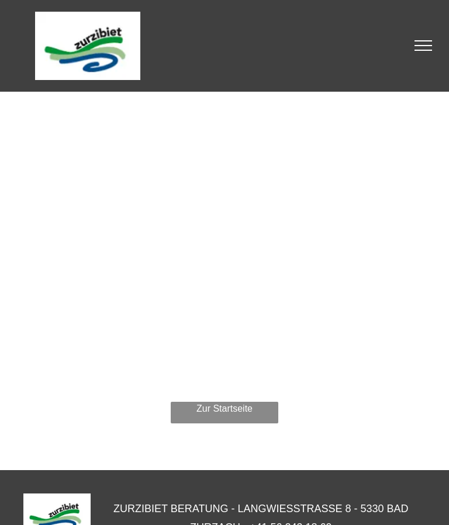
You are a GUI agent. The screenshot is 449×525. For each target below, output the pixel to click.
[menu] (423, 45)
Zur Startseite (224, 408)
